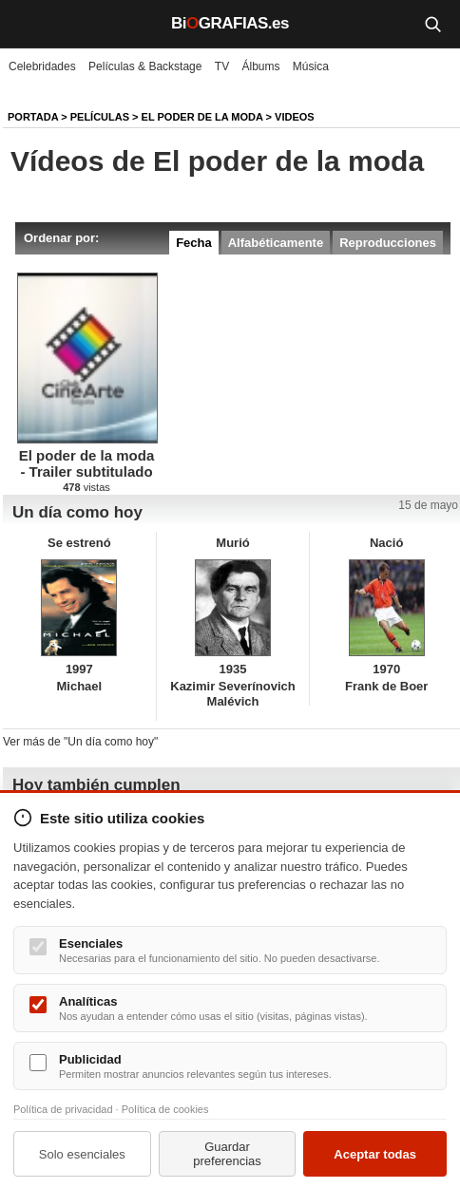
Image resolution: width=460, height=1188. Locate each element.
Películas (99, 117)
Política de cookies (165, 1109)
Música (311, 66)
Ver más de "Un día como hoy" (80, 741)
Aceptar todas (375, 1154)
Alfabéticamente (275, 243)
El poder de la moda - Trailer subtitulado (87, 463)
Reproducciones (387, 243)
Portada (33, 117)
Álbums (261, 66)
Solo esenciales (82, 1154)
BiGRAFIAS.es (230, 23)
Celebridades (42, 66)
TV (222, 66)
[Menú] (29, 24)
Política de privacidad (63, 1109)
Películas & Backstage (144, 66)
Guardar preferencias (227, 1154)
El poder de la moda (202, 117)
